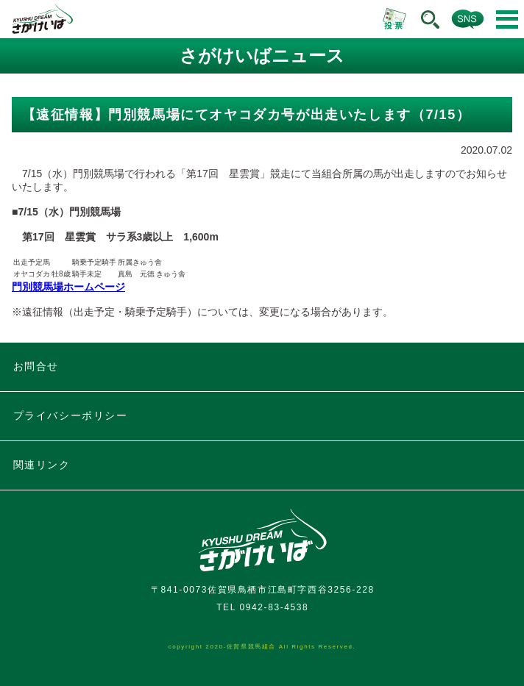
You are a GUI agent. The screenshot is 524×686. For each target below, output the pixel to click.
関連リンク (42, 465)
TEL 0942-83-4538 (262, 607)
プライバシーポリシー (70, 415)
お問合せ (36, 366)
